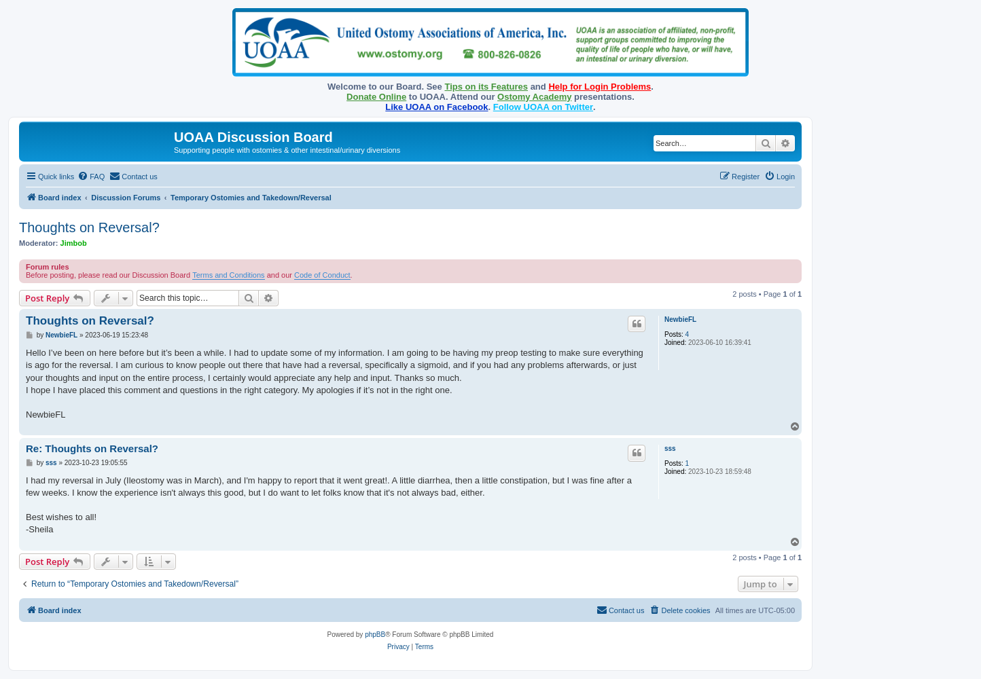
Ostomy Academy (534, 97)
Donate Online (376, 97)
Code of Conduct (322, 275)
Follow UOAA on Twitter (543, 107)
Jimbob (73, 243)
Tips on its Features (486, 86)
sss (670, 448)
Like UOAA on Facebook (436, 107)
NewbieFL (680, 319)
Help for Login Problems (599, 86)
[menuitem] (91, 176)
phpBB (375, 634)
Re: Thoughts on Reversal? (92, 448)
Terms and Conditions (228, 275)
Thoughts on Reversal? (89, 227)
